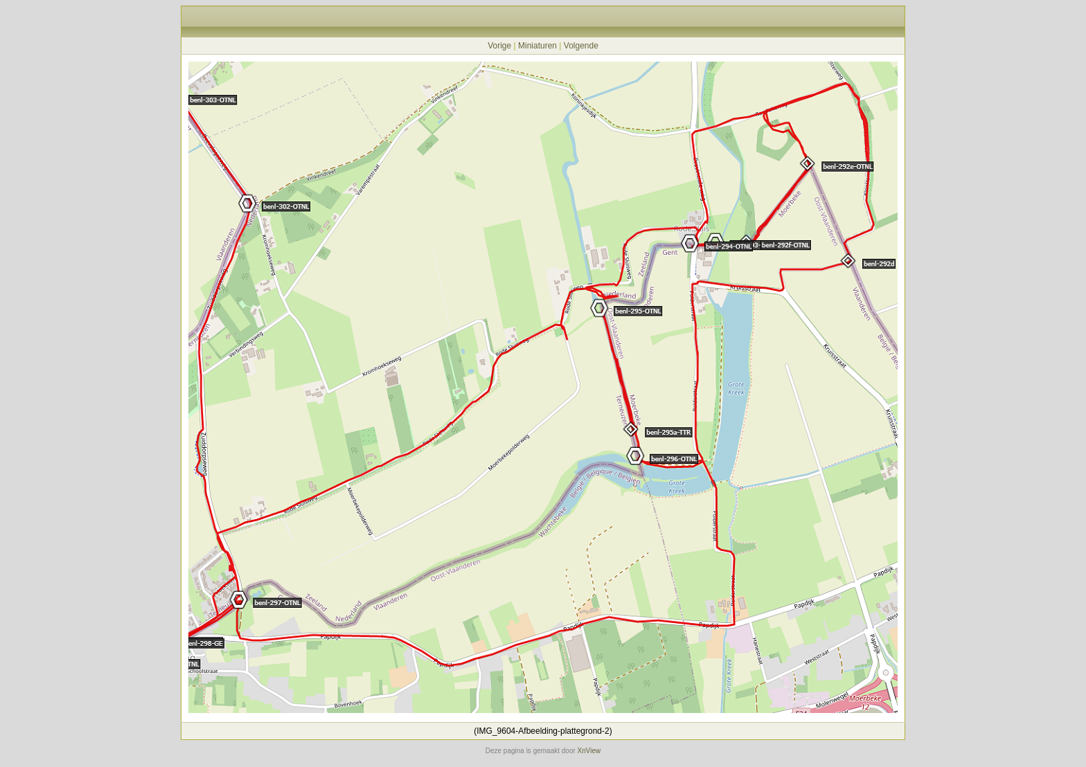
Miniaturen (537, 46)
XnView (589, 751)
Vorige (499, 46)
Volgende (581, 46)
